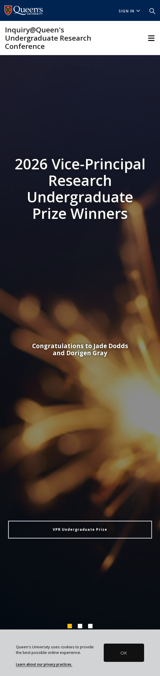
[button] (152, 10)
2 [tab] (79, 625)
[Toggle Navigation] (151, 38)
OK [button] (124, 653)
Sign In (129, 11)
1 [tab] (69, 625)
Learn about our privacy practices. (44, 664)
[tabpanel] (80, 343)
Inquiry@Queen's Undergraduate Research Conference (48, 38)
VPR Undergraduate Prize (80, 529)
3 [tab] (90, 625)
